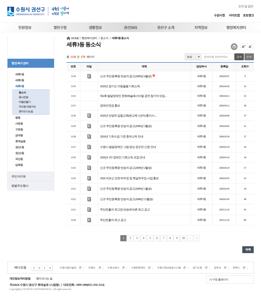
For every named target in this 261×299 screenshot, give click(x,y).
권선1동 (19, 147)
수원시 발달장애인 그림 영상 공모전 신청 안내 (128, 147)
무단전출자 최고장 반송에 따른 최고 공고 (125, 209)
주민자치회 (18, 176)
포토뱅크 (248, 15)
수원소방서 (113, 267)
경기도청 (197, 267)
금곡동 (19, 135)
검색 (239, 57)
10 (183, 238)
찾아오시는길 (26, 111)
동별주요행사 (20, 185)
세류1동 (19, 74)
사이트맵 (234, 15)
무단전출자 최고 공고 (113, 220)
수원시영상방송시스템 (169, 267)
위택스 (236, 267)
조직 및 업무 (245, 6)
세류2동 (19, 80)
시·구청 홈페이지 (218, 279)
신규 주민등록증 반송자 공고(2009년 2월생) (126, 167)
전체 (249, 57)
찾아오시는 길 (44, 278)
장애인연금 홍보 (110, 105)
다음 (45, 268)
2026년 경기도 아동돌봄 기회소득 (120, 86)
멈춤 (39, 268)
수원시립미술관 (68, 267)
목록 (248, 249)
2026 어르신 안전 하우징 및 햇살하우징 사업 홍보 (129, 178)
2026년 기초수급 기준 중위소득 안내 (121, 136)
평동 (17, 117)
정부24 (217, 267)
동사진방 (23, 97)
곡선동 (19, 159)
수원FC (91, 267)
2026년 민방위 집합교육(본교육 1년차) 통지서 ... (128, 115)
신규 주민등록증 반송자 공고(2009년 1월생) (126, 188)
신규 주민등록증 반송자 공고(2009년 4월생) (126, 76)
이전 (34, 268)
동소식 (22, 92)
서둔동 (19, 123)
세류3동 (19, 86)
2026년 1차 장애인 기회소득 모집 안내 (122, 157)
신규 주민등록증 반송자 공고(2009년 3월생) (126, 126)
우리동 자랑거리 (27, 106)
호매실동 (20, 141)
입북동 (19, 164)
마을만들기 (25, 101)
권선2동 (19, 153)
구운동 (19, 129)
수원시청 (219, 15)
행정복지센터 (20, 63)
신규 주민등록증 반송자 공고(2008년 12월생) (126, 199)
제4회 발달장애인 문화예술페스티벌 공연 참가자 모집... (133, 96)
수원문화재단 (138, 267)
